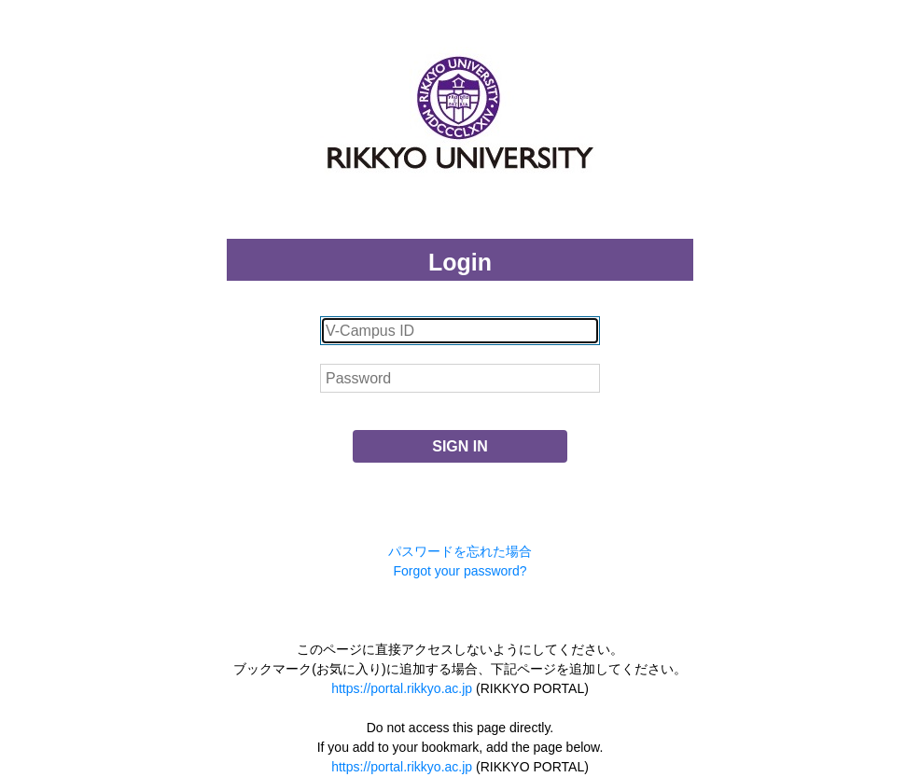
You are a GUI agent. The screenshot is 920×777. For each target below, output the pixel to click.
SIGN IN (460, 446)
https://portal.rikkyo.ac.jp (401, 688)
